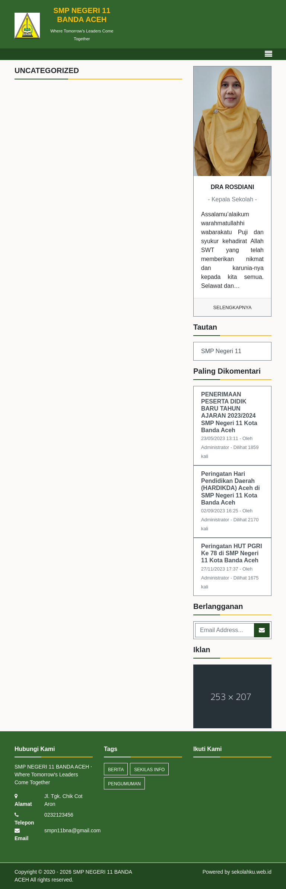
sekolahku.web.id (251, 872)
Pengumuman (124, 783)
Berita (116, 769)
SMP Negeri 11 (221, 351)
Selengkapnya (232, 307)
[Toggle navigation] (268, 54)
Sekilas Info (149, 769)
